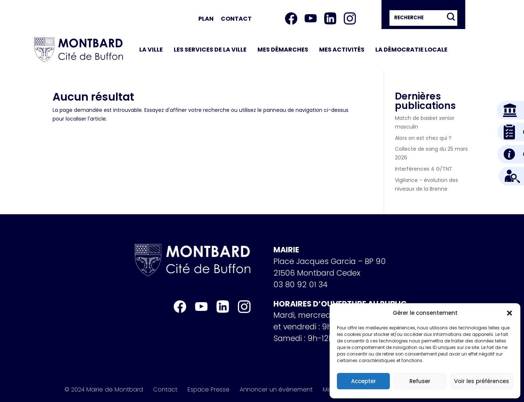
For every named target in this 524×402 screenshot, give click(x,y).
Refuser (419, 381)
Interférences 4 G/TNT (423, 168)
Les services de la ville (210, 49)
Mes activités (341, 49)
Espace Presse (208, 389)
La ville (151, 49)
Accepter (363, 381)
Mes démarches (282, 49)
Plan (206, 19)
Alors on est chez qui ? (423, 138)
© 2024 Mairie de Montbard (104, 389)
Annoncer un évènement (276, 389)
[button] (509, 313)
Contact (236, 19)
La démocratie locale (411, 49)
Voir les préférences (481, 381)
